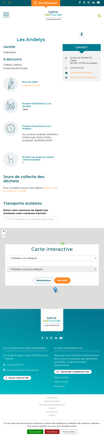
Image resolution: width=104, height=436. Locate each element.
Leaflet (92, 308)
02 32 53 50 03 (13, 364)
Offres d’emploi (61, 382)
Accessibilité (52, 412)
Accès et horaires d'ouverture (21, 370)
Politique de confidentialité (52, 405)
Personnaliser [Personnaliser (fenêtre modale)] (69, 432)
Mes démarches (45, 2)
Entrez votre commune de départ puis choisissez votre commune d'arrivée (25, 212)
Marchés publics (61, 377)
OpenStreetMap (99, 308)
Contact (52, 415)
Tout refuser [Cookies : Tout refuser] (52, 432)
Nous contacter (17, 378)
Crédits (52, 408)
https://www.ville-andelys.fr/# (84, 77)
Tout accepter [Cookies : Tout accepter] (35, 432)
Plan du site (52, 398)
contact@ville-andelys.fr (81, 72)
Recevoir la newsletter (73, 371)
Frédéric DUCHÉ (31, 85)
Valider (62, 280)
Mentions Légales (52, 401)
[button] (55, 290)
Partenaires (59, 386)
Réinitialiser (43, 280)
